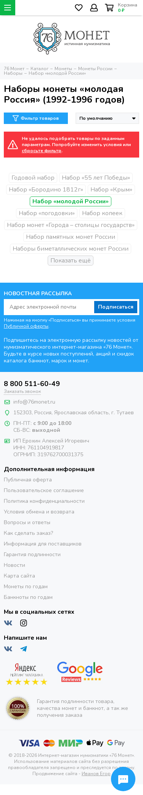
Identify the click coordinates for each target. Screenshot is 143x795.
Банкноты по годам (28, 597)
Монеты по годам (26, 586)
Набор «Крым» (111, 189)
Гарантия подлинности (32, 554)
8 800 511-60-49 (32, 384)
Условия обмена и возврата (39, 511)
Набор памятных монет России (70, 237)
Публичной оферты (26, 326)
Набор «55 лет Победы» (96, 178)
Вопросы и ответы (27, 522)
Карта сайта (19, 575)
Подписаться (115, 307)
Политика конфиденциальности (44, 501)
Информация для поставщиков (43, 543)
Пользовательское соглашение (44, 490)
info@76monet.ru (34, 402)
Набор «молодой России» (70, 201)
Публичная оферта (28, 479)
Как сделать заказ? (28, 533)
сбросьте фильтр (41, 151)
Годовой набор (33, 178)
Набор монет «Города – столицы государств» (71, 225)
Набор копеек (102, 213)
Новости (14, 565)
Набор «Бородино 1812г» (46, 189)
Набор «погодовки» (47, 213)
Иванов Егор (96, 774)
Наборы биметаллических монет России (71, 249)
